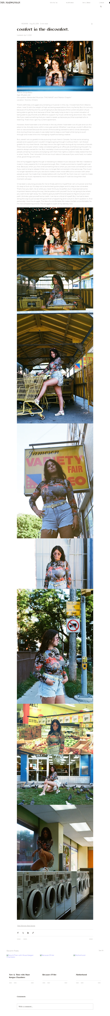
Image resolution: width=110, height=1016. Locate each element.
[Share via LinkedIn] (28, 933)
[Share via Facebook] (18, 933)
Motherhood (81, 975)
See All (101, 950)
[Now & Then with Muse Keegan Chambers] (22, 962)
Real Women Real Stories (26, 926)
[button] (101, 6)
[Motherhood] (89, 962)
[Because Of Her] (55, 962)
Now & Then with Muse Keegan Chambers (19, 976)
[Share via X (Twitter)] (23, 933)
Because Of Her (49, 975)
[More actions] (92, 23)
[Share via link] (33, 933)
